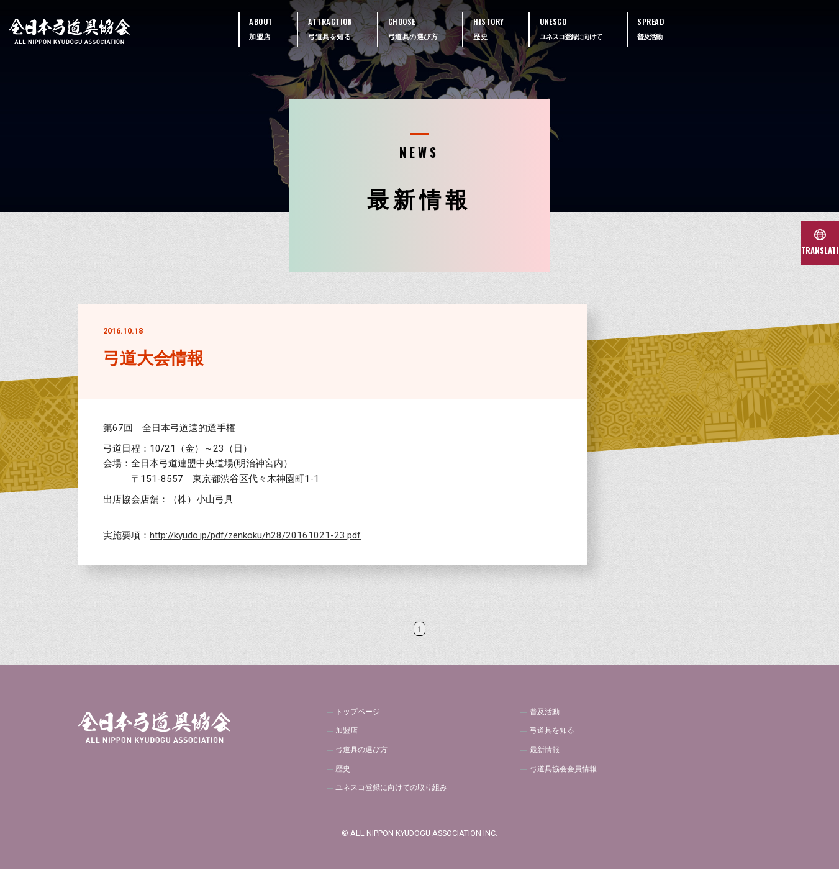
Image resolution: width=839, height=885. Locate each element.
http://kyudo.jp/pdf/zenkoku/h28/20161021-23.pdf (255, 535)
